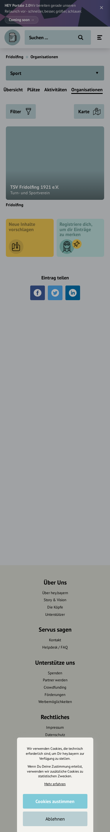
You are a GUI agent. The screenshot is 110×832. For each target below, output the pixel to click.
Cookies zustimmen (55, 801)
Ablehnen (55, 819)
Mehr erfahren (55, 784)
